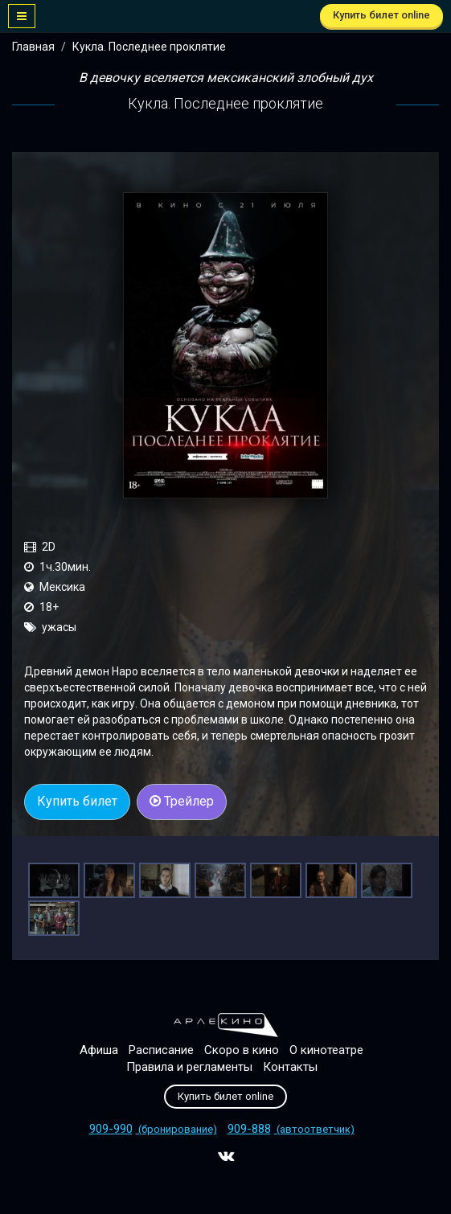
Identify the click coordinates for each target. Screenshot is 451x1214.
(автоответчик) (291, 1129)
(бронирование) (153, 1129)
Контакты (290, 1067)
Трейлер (182, 801)
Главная (33, 46)
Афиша (99, 1050)
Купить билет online (381, 15)
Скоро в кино (241, 1050)
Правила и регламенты (189, 1067)
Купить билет (77, 801)
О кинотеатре (326, 1050)
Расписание (161, 1050)
